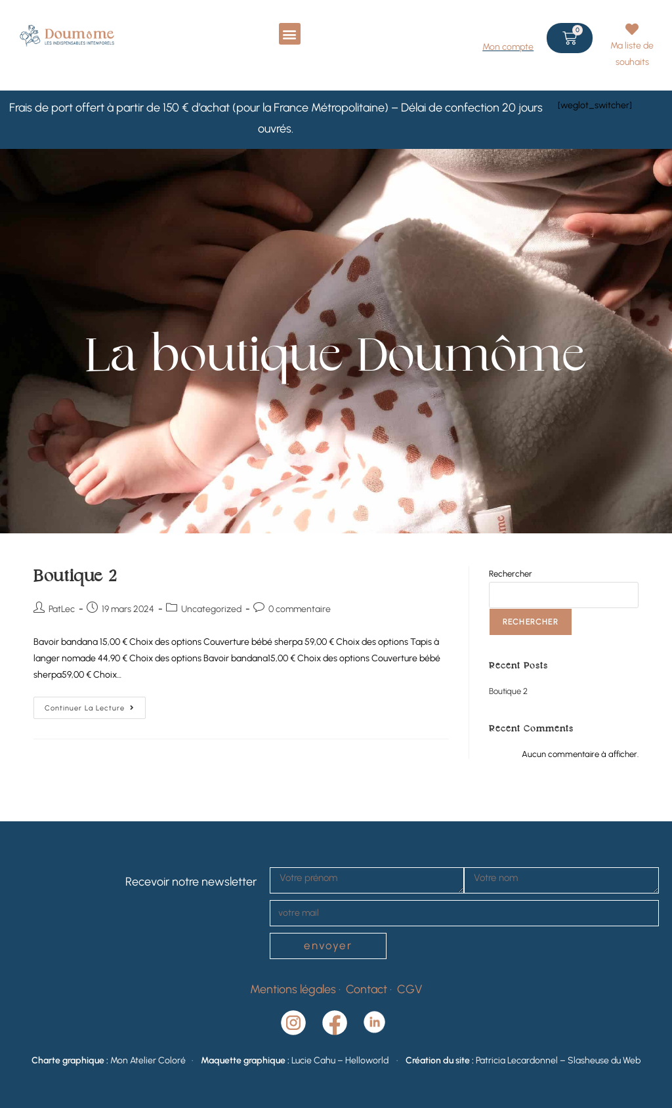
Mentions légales (293, 989)
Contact (368, 989)
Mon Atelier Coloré (148, 1060)
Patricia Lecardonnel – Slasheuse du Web (558, 1060)
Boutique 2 (75, 577)
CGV (410, 989)
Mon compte (508, 46)
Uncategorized (211, 609)
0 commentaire (299, 609)
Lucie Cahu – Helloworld (342, 1060)
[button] (290, 34)
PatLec (62, 609)
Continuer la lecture (95, 704)
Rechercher (510, 574)
